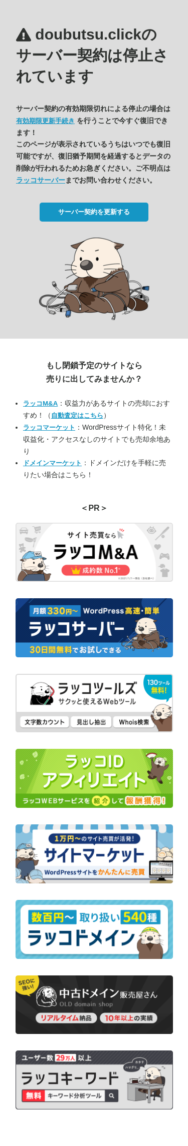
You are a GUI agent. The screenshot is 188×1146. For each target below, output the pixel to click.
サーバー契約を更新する (94, 212)
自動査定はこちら (77, 415)
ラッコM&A (40, 403)
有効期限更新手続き (45, 121)
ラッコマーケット (49, 427)
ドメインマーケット (52, 463)
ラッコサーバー (40, 180)
